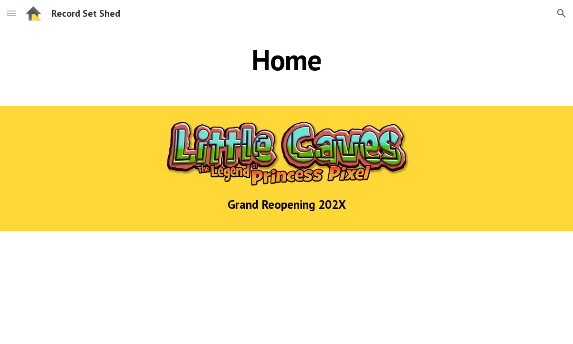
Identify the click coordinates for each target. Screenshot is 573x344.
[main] (286, 59)
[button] (11, 13)
